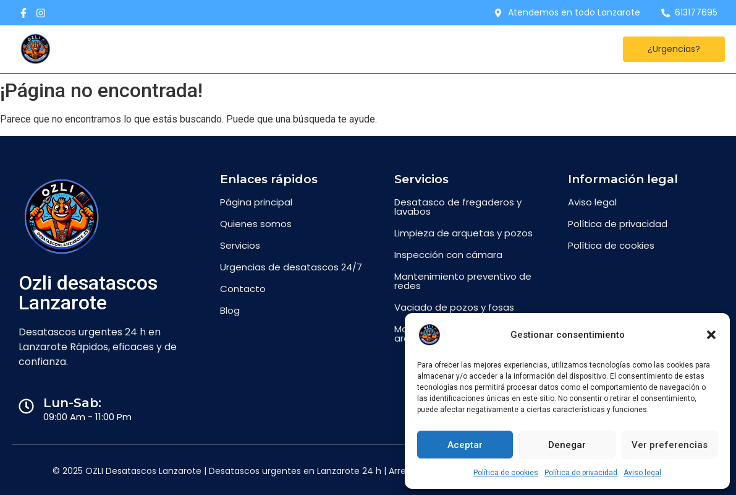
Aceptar (465, 444)
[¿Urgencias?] (674, 49)
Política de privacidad (580, 472)
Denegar (567, 444)
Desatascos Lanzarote (176, 49)
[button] (711, 335)
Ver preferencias (670, 444)
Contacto (278, 49)
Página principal (256, 202)
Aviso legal (642, 472)
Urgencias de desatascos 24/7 (291, 266)
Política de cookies (505, 472)
